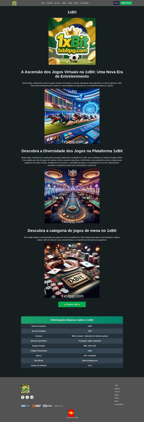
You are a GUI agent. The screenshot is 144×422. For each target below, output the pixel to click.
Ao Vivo (57, 3)
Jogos (64, 3)
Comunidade (84, 3)
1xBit (43, 3)
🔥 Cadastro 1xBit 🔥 (72, 304)
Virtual (70, 3)
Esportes (50, 3)
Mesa (76, 3)
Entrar (116, 3)
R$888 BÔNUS (126, 3)
